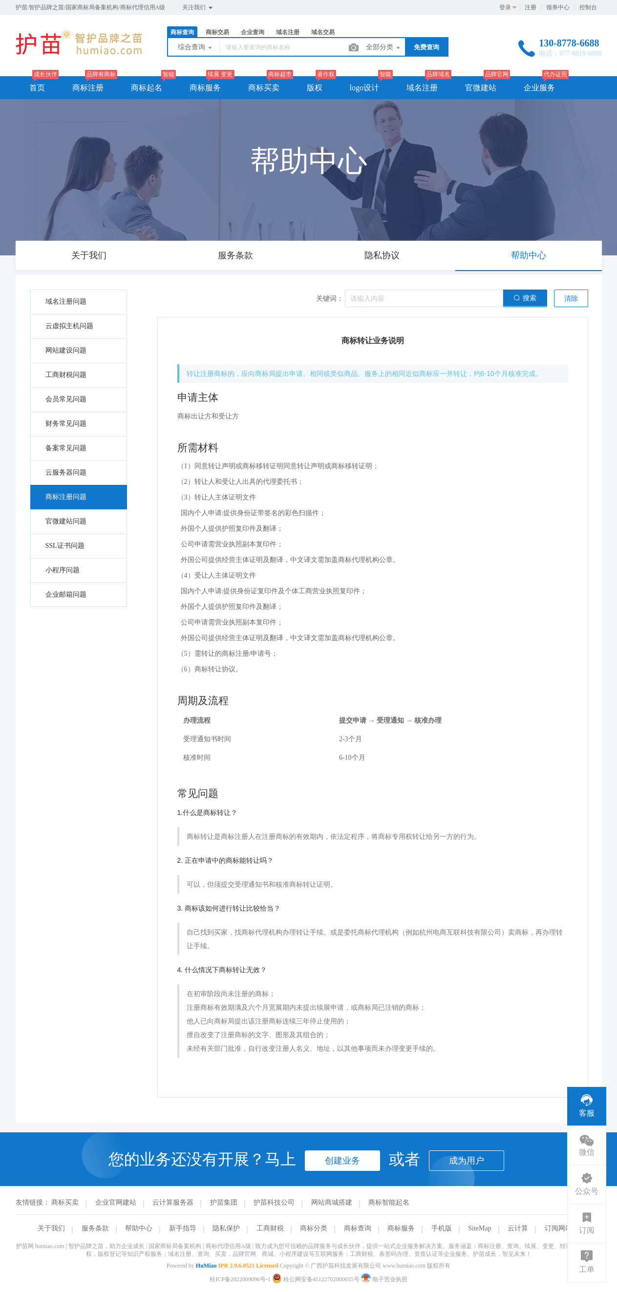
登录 (505, 7)
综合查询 (196, 48)
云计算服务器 (172, 1202)
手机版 (441, 1228)
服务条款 (95, 1228)
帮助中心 (138, 1228)
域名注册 (287, 32)
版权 (314, 87)
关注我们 (198, 7)
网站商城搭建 (331, 1202)
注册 (530, 7)
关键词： (329, 298)
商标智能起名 (388, 1202)
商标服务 (205, 87)
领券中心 (558, 7)
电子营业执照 (384, 1279)
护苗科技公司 (274, 1202)
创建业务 (342, 1161)
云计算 (518, 1228)
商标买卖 (263, 87)
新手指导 (182, 1228)
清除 (571, 298)
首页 (37, 87)
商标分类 (313, 1228)
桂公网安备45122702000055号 (316, 1279)
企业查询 (252, 32)
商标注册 (88, 87)
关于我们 (51, 1228)
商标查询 (182, 32)
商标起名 (146, 87)
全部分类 (384, 48)
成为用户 (466, 1161)
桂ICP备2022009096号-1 (240, 1279)
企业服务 (539, 87)
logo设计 (364, 87)
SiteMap (479, 1228)
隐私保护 (226, 1228)
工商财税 (270, 1228)
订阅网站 (558, 1228)
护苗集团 (223, 1202)
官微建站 (480, 87)
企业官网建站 (115, 1202)
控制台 (588, 7)
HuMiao (206, 1265)
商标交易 (217, 32)
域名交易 (323, 32)
